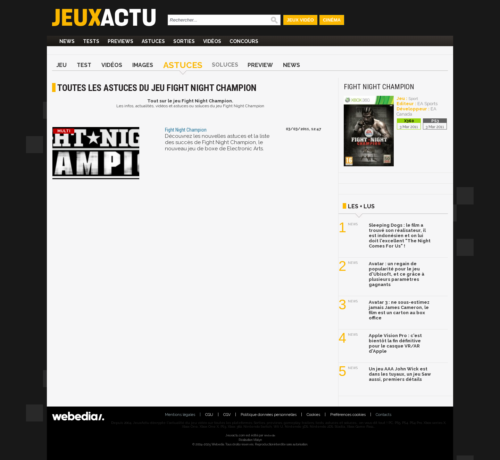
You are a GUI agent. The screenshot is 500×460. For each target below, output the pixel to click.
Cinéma (332, 20)
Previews (120, 41)
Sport (413, 99)
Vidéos (212, 41)
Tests (91, 41)
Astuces (153, 41)
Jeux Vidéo (300, 20)
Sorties (184, 41)
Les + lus (361, 206)
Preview (260, 65)
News (67, 41)
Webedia (269, 435)
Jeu (61, 65)
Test (84, 65)
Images (142, 65)
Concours (244, 41)
